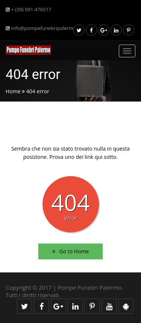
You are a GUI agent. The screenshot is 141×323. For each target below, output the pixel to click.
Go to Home (70, 251)
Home (13, 91)
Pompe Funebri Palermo (89, 287)
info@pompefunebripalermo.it (43, 28)
